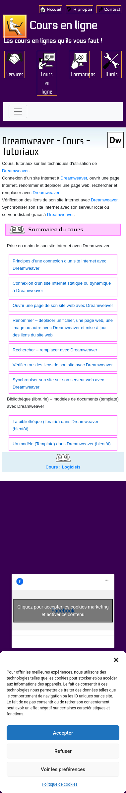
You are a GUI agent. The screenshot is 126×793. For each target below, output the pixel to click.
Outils (111, 73)
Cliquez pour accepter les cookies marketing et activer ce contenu (62, 610)
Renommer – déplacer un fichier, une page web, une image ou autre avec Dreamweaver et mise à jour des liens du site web (63, 327)
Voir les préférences (63, 769)
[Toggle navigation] (18, 111)
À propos (82, 9)
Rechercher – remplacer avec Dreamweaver (55, 349)
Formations (80, 73)
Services (15, 73)
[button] (116, 659)
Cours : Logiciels (62, 467)
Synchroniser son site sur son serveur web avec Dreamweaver (58, 383)
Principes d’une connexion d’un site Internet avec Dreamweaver (59, 264)
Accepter (63, 733)
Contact (112, 9)
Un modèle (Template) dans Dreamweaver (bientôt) (62, 443)
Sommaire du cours (55, 229)
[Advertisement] (63, 529)
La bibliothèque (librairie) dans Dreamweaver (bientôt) (55, 425)
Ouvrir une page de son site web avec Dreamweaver (63, 305)
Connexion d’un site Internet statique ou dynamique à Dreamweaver (62, 287)
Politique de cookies (59, 784)
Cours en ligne (50, 25)
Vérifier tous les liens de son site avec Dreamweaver (63, 364)
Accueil (54, 9)
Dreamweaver (73, 178)
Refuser (63, 751)
